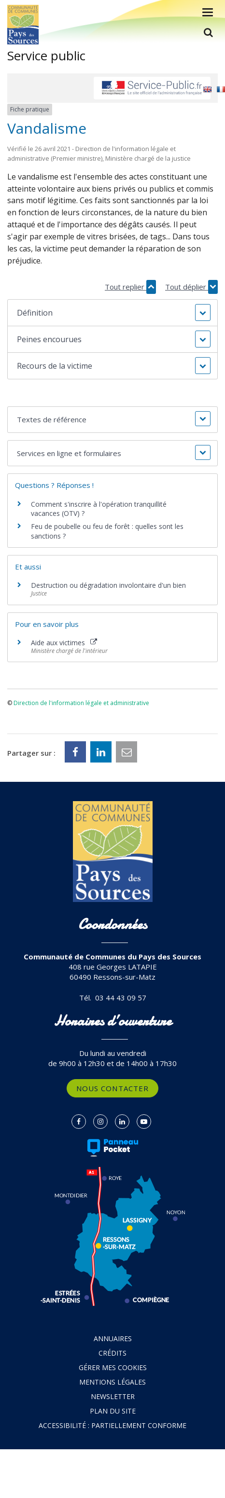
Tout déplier (191, 287)
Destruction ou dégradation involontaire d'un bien (108, 585)
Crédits (112, 1353)
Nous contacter (112, 1088)
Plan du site (113, 1410)
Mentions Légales (112, 1382)
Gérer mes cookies (113, 1367)
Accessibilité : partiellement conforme (112, 1425)
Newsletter (113, 1396)
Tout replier (130, 287)
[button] (112, 313)
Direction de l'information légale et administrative (81, 703)
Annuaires (113, 1338)
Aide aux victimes (64, 642)
